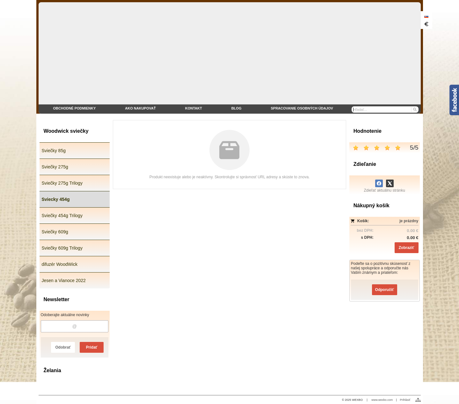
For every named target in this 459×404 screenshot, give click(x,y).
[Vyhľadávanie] (385, 109)
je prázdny (408, 221)
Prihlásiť (405, 399)
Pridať (92, 347)
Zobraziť (406, 247)
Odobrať (62, 347)
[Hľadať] (415, 109)
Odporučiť (384, 289)
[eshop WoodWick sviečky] (229, 58)
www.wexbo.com (382, 399)
